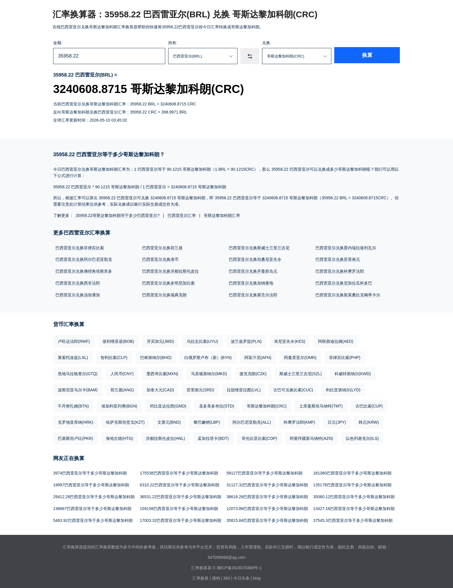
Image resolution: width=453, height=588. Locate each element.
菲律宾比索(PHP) (344, 356)
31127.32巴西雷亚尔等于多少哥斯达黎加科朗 (267, 483)
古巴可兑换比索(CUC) (293, 388)
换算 (381, 56)
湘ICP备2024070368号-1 (239, 565)
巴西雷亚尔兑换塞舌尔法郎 (253, 294)
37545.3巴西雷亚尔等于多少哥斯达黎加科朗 (353, 518)
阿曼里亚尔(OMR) (300, 356)
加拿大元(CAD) (160, 388)
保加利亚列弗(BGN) (119, 405)
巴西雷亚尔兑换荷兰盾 (162, 247)
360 (226, 576)
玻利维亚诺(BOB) (118, 340)
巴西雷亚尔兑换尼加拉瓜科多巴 (343, 282)
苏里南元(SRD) (200, 388)
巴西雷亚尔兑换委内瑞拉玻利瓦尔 (345, 247)
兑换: (287, 42)
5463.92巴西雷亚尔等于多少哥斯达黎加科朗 (93, 518)
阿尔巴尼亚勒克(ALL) (252, 421)
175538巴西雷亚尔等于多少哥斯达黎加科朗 (179, 472)
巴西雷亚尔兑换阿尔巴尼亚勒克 (83, 259)
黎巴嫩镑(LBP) (207, 421)
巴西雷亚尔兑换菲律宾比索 (79, 247)
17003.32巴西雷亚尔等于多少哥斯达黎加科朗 (180, 518)
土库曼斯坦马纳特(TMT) (321, 405)
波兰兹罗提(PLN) (246, 340)
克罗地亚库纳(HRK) (75, 421)
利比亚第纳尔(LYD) (343, 388)
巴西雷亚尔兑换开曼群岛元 (253, 271)
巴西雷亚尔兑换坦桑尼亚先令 (255, 259)
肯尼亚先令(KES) (289, 340)
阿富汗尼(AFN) (257, 356)
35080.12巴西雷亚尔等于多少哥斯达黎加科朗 (354, 495)
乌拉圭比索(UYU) (202, 340)
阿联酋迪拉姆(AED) (335, 340)
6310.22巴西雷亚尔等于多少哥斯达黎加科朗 (179, 483)
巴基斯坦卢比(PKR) (75, 437)
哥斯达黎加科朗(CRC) (267, 405)
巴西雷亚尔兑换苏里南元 (337, 259)
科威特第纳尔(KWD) (353, 372)
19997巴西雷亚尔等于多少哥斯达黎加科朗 (91, 483)
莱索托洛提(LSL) (73, 356)
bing (256, 576)
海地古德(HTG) (119, 437)
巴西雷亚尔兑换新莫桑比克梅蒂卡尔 (347, 294)
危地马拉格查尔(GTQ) (78, 372)
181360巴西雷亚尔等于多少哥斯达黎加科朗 (352, 472)
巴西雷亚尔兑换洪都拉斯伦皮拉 (170, 271)
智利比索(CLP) (114, 356)
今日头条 (241, 576)
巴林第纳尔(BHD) (156, 356)
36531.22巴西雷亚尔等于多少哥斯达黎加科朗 (180, 495)
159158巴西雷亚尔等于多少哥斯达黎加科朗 (179, 506)
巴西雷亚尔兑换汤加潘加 (77, 294)
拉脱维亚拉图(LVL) (244, 388)
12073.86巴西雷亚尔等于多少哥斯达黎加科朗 (267, 506)
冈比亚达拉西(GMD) (168, 405)
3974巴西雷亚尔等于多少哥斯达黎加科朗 (90, 472)
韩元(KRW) (369, 421)
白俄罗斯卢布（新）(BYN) (208, 356)
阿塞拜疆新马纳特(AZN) (311, 437)
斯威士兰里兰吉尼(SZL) (300, 372)
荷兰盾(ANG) (122, 388)
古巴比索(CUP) (369, 405)
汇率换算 (200, 576)
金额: (57, 42)
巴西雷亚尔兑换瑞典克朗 (164, 294)
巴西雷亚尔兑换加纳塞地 (251, 282)
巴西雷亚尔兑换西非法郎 (77, 282)
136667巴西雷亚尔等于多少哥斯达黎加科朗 (92, 506)
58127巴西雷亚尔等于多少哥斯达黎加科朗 (264, 472)
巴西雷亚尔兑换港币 (160, 259)
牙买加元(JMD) (160, 340)
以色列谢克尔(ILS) (362, 437)
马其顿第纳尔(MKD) (209, 372)
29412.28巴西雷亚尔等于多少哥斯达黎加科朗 (94, 495)
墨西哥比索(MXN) (162, 372)
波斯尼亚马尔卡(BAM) (78, 388)
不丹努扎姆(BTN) (73, 405)
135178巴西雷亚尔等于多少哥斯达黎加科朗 (352, 483)
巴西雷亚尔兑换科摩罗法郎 (339, 271)
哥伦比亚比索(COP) (259, 437)
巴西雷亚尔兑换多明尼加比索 (168, 282)
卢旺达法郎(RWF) (74, 340)
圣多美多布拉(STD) (216, 405)
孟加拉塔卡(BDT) (213, 437)
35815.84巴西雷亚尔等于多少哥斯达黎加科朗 (267, 518)
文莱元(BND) (169, 421)
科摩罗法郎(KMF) (299, 421)
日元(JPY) (337, 421)
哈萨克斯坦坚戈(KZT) (125, 421)
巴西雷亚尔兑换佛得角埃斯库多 (83, 271)
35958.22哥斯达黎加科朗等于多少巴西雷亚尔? (117, 215)
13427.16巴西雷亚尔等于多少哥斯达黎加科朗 (354, 506)
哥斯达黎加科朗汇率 (222, 215)
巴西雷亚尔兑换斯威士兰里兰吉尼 (259, 247)
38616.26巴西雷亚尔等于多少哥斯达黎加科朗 (267, 495)
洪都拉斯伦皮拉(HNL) (165, 437)
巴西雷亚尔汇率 (182, 215)
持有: (184, 42)
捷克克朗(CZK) (253, 372)
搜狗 (216, 576)
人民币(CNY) (122, 372)
